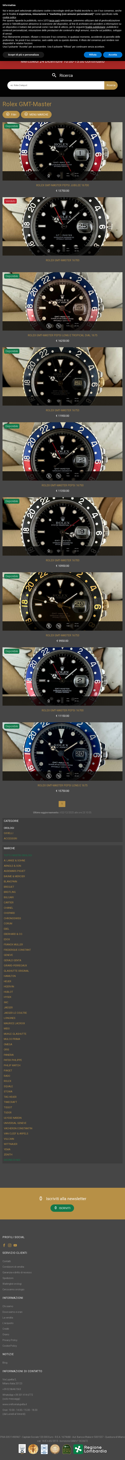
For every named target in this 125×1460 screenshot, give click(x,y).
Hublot (8, 991)
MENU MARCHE (36, 114)
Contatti (7, 1261)
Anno (68, 175)
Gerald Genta (12, 960)
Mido (7, 1028)
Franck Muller (13, 944)
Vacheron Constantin (18, 1128)
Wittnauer (10, 1144)
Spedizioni (8, 1278)
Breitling (10, 892)
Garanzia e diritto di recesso (17, 1272)
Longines (9, 1018)
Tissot (8, 1107)
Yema (7, 1149)
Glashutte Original (16, 970)
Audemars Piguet (14, 871)
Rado (7, 1075)
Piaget (8, 1070)
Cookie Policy (10, 1345)
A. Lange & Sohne (14, 860)
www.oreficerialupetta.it (15, 1404)
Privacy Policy (10, 1340)
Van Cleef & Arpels (16, 1133)
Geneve (8, 955)
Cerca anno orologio (13, 1289)
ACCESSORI (10, 838)
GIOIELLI (8, 833)
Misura (77, 175)
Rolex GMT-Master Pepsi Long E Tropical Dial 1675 (62, 335)
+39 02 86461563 (12, 1389)
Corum (8, 923)
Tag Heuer (10, 1096)
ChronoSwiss (12, 918)
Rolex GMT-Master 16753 (62, 410)
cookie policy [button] (9, 17)
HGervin (9, 986)
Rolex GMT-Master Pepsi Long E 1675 (63, 785)
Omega (8, 1044)
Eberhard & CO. (13, 934)
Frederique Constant (17, 949)
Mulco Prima (12, 1039)
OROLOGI (9, 828)
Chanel (8, 907)
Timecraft (10, 1102)
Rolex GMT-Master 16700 (62, 260)
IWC (6, 1002)
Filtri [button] (11, 114)
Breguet (9, 886)
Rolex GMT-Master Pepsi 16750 (63, 485)
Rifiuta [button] (93, 54)
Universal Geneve (15, 1123)
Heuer (7, 981)
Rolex (7, 1081)
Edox (7, 939)
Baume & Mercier (14, 876)
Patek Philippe (13, 1060)
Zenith (8, 1154)
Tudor (8, 1112)
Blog (5, 1362)
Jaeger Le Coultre (15, 1012)
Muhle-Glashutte (15, 1033)
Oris (6, 1049)
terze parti (54, 20)
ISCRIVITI (62, 1208)
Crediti (6, 1328)
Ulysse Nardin (13, 1117)
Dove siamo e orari (12, 1312)
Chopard (9, 913)
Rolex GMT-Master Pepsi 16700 (63, 710)
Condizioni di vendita (13, 1266)
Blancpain (10, 881)
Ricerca (111, 85)
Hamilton (10, 976)
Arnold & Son (12, 865)
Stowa (8, 1091)
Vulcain (9, 1138)
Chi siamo (8, 1306)
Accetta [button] (112, 54)
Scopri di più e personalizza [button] (23, 54)
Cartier (9, 902)
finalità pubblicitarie (95, 27)
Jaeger (8, 1007)
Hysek (7, 997)
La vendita (8, 1317)
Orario (6, 1334)
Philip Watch (12, 1065)
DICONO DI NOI (12, 1159)
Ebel (6, 928)
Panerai (9, 1054)
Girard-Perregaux (15, 965)
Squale (8, 1086)
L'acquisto (8, 1323)
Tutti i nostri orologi (18, 855)
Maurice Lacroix (14, 1023)
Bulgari (9, 897)
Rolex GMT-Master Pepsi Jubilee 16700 (62, 185)
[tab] (62, 828)
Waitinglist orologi (12, 1283)
